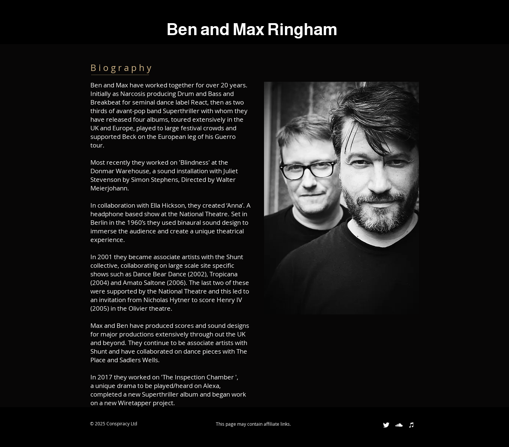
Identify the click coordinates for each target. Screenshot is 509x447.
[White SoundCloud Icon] (399, 425)
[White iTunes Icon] (411, 425)
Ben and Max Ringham (252, 29)
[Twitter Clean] (386, 425)
